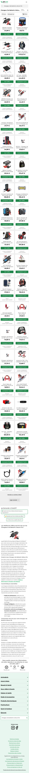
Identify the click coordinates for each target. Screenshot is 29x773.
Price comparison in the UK (14, 767)
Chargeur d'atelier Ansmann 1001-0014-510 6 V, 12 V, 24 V (22, 337)
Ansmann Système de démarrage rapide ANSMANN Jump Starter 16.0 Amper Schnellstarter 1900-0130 (7, 194)
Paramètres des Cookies (14, 753)
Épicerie (3, 713)
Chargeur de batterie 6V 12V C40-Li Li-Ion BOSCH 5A (7, 337)
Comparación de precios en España (14, 761)
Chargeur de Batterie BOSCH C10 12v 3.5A (7, 361)
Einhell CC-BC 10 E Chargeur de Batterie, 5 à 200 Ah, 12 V (7, 408)
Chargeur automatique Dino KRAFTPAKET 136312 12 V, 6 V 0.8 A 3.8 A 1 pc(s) (22, 456)
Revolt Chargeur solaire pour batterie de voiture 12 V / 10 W (7, 289)
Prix (4, 14)
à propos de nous (14, 747)
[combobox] (15, 6)
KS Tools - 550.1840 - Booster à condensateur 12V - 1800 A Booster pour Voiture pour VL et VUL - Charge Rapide (7, 432)
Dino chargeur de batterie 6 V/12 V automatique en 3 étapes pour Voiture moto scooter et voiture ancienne (22, 99)
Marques (11, 14)
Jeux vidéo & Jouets (7, 689)
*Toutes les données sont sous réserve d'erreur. (14, 770)
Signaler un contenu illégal (14, 494)
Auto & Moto (5, 681)
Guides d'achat (15, 749)
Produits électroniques (8, 701)
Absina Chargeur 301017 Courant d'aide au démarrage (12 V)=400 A (7, 171)
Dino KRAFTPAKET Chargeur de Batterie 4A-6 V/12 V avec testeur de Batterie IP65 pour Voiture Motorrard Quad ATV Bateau (22, 385)
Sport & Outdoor (6, 709)
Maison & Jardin (6, 693)
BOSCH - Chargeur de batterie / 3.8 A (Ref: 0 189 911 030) (22, 147)
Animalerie (4, 677)
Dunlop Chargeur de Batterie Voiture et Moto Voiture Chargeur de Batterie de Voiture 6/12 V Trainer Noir (22, 266)
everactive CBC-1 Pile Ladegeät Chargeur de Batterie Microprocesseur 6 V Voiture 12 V (22, 361)
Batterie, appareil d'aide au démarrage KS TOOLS (21, 289)
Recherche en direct (14, 743)
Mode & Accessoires (7, 697)
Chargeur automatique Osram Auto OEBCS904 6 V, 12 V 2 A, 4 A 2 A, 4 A (7, 456)
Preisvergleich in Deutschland (14, 765)
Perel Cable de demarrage (22, 313)
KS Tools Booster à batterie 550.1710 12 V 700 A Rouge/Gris (22, 242)
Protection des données (14, 741)
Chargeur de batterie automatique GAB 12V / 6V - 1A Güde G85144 (7, 123)
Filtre (25, 14)
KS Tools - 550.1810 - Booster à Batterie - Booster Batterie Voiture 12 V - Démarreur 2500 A (22, 76)
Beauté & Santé (6, 685)
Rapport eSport (14, 751)
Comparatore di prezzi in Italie (14, 759)
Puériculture (5, 705)
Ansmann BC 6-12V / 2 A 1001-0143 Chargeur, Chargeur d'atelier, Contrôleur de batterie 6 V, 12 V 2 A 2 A (7, 52)
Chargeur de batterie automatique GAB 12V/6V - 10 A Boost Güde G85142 (22, 28)
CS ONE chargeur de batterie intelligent (22, 408)
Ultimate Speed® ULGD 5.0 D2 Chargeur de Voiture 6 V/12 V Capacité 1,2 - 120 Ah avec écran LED (7, 313)
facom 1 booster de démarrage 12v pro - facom (22, 218)
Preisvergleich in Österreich (14, 763)
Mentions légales (14, 739)
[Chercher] (2, 6)
